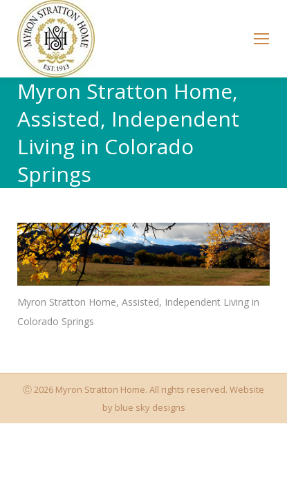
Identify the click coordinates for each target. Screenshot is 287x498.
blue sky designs (150, 407)
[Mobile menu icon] (261, 38)
